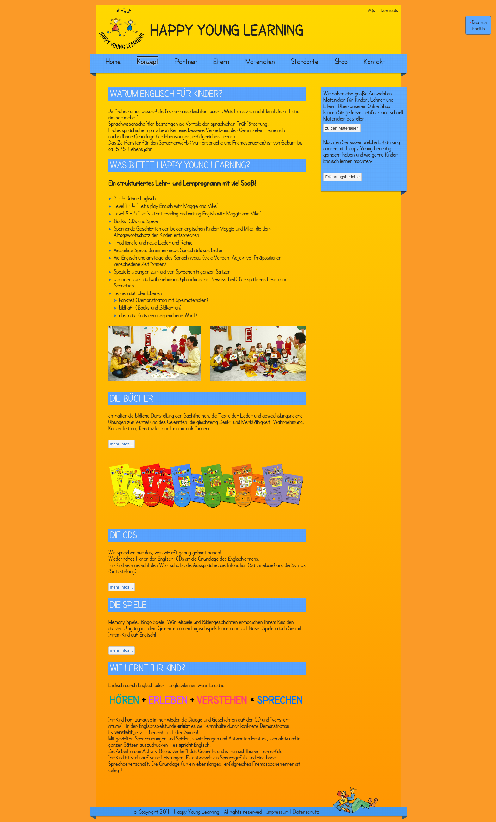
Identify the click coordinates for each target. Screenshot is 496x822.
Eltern (221, 61)
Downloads (389, 10)
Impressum (277, 811)
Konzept (147, 61)
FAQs (370, 10)
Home (113, 61)
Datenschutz (306, 811)
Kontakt (374, 61)
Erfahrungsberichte (342, 176)
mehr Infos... (121, 444)
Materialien (260, 61)
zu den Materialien (342, 128)
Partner (186, 61)
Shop (341, 61)
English (478, 28)
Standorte (304, 61)
